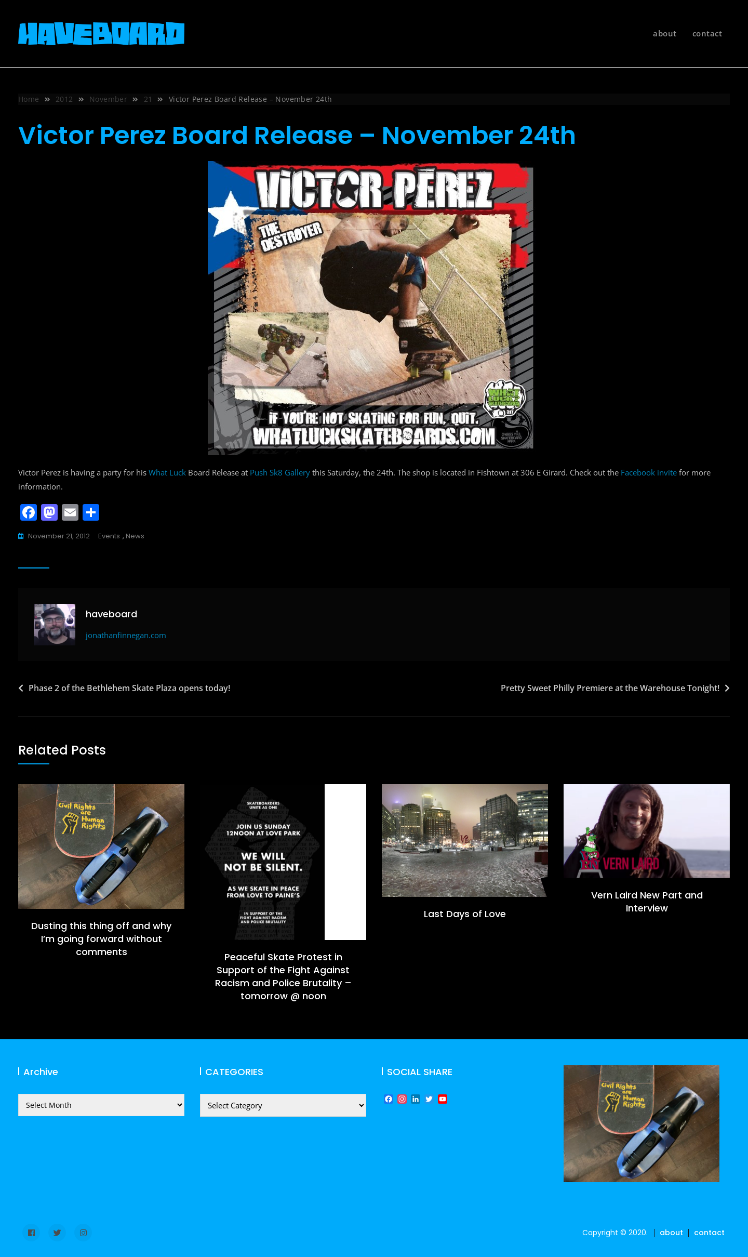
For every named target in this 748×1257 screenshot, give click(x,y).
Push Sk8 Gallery (280, 472)
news (135, 536)
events (109, 536)
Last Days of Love (465, 913)
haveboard (111, 613)
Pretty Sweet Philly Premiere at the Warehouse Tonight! (610, 688)
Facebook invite (649, 472)
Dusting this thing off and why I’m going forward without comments (101, 938)
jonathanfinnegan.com (126, 635)
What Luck (167, 472)
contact (707, 33)
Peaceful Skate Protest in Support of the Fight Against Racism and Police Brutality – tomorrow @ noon (283, 976)
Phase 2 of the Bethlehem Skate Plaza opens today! (129, 688)
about (665, 33)
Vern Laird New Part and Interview (647, 902)
